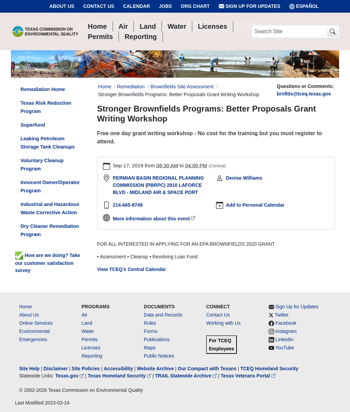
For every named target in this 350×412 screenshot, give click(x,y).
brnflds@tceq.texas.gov (304, 93)
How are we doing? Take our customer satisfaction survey (47, 263)
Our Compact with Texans (207, 368)
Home (25, 306)
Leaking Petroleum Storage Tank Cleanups (48, 143)
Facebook (285, 323)
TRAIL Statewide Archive (186, 375)
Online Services (36, 323)
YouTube (284, 347)
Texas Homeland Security (120, 375)
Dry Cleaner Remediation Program (50, 230)
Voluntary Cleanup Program (42, 164)
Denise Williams (244, 178)
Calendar (136, 6)
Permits (89, 339)
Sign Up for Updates (249, 6)
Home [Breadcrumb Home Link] (104, 86)
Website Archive (155, 368)
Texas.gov (70, 375)
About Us (61, 6)
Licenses (90, 347)
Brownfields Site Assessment (182, 86)
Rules (150, 323)
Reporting (91, 356)
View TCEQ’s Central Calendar (131, 269)
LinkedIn (284, 339)
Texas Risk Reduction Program (46, 107)
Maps (150, 347)
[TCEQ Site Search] (332, 31)
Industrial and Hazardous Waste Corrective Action (50, 208)
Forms (151, 331)
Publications (157, 339)
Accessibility (119, 368)
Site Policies (86, 368)
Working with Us (223, 323)
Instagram (286, 331)
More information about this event (151, 218)
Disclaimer (55, 368)
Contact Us (98, 6)
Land (86, 323)
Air (84, 315)
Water (87, 331)
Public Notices (159, 356)
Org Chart (195, 6)
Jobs (165, 6)
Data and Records (163, 315)
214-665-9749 (128, 205)
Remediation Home (43, 89)
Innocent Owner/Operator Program (50, 186)
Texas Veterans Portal (248, 375)
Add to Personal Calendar (255, 205)
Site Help (29, 368)
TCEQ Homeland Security (269, 368)
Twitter (281, 315)
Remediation (131, 86)
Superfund (33, 125)
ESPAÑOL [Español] (304, 6)
